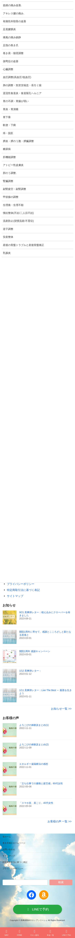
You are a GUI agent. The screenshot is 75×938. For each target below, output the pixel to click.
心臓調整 (8, 69)
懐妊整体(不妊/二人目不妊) (18, 213)
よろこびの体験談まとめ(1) (34, 725)
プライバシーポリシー (20, 583)
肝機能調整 (9, 157)
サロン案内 (34, 933)
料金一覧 (50, 933)
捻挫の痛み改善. (12, 5)
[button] (37, 909)
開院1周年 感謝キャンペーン (34, 651)
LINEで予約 (66, 933)
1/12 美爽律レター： (30, 670)
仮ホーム (7, 836)
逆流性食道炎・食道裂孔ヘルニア (22, 93)
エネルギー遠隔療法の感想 (33, 764)
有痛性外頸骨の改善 (14, 21)
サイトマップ (15, 595)
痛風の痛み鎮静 (12, 37)
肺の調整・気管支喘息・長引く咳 (22, 85)
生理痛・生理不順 (13, 205)
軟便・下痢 (9, 125)
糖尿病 (7, 149)
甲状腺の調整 (10, 197)
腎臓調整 (8, 181)
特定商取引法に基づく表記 (23, 589)
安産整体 (8, 237)
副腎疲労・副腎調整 (14, 189)
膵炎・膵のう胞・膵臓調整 (18, 141)
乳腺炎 (7, 253)
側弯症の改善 (10, 61)
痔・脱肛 (8, 133)
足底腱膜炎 (9, 29)
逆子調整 (8, 229)
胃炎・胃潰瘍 (10, 109)
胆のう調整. (9, 173)
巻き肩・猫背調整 (13, 53)
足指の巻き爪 (10, 45)
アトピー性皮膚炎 (13, 165)
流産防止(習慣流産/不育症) (18, 221)
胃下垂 (7, 117)
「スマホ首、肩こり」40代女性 (36, 803)
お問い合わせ (9, 849)
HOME (19, 933)
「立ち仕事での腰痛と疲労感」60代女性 (41, 783)
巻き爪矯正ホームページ (14, 843)
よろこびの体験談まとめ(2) (34, 744)
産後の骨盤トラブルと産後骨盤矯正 (23, 245)
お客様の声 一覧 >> (60, 821)
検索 (61, 882)
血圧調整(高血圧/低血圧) (17, 77)
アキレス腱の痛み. (13, 13)
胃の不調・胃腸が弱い (16, 101)
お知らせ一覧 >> (61, 708)
